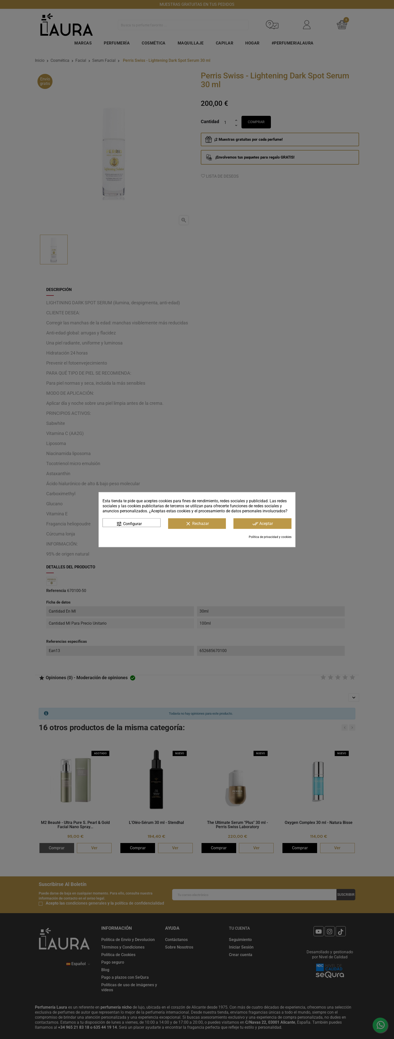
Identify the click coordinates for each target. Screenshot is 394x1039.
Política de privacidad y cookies (270, 536)
